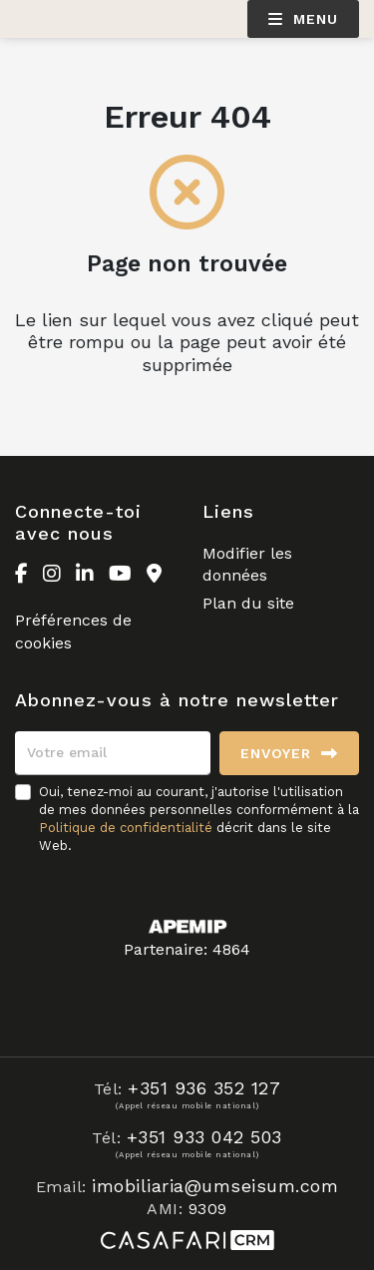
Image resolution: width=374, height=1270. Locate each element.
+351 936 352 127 (204, 1087)
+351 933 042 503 (204, 1136)
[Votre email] (112, 753)
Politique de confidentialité (125, 827)
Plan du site (248, 603)
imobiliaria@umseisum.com (215, 1185)
